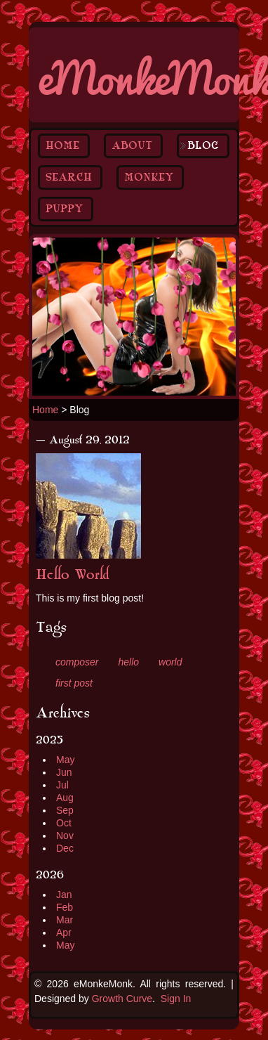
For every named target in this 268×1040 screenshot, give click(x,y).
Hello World (72, 574)
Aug (65, 797)
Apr (64, 932)
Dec (65, 848)
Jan (64, 894)
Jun (64, 772)
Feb (64, 907)
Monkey (148, 177)
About (132, 145)
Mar (64, 919)
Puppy (64, 208)
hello (128, 662)
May (65, 759)
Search (69, 177)
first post (74, 683)
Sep (65, 810)
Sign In (176, 998)
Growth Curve (122, 998)
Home (62, 145)
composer (76, 662)
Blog (203, 145)
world (170, 662)
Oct (64, 822)
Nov (65, 835)
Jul (62, 785)
